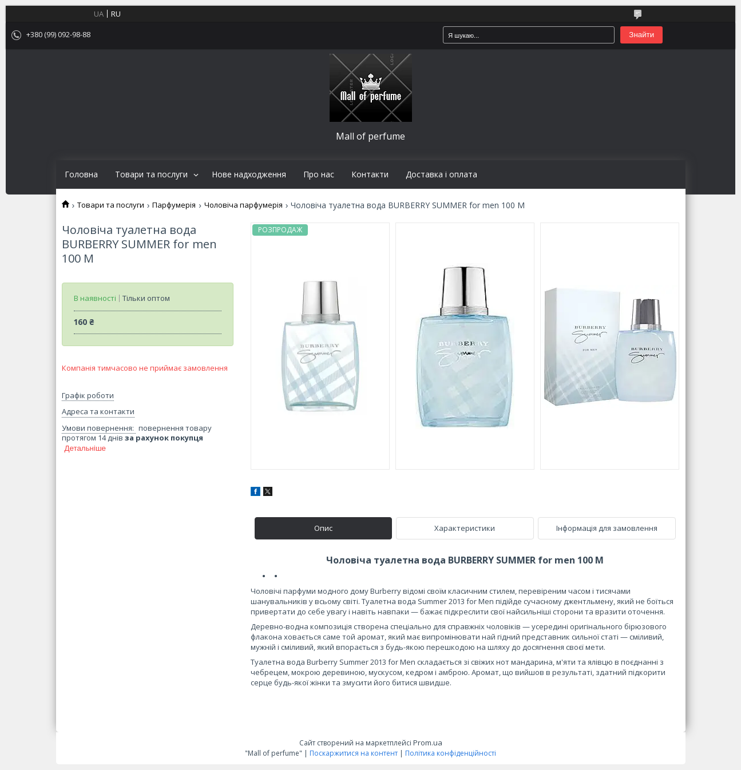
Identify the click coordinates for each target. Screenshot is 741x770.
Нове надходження (249, 174)
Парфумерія (174, 205)
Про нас (318, 174)
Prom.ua (427, 742)
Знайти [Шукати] (641, 34)
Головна (81, 174)
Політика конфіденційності (450, 753)
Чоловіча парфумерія (243, 205)
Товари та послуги (151, 174)
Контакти (370, 174)
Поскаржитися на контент (354, 753)
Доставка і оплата (441, 174)
